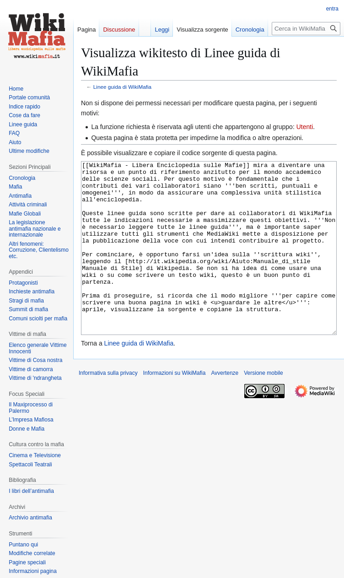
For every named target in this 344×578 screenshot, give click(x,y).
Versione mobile (263, 407)
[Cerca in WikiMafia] (306, 28)
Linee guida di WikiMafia (122, 87)
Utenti (304, 126)
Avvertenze (224, 407)
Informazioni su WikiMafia (174, 407)
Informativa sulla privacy (108, 407)
